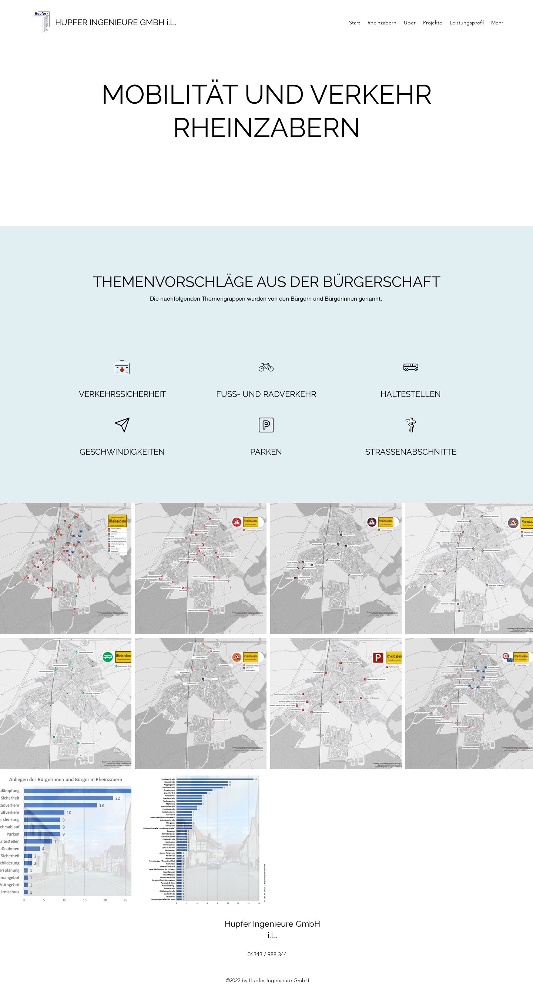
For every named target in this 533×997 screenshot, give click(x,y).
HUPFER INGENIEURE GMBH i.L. (115, 22)
